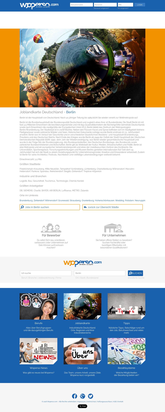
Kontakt (120, 402)
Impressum (81, 402)
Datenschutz (91, 402)
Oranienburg (88, 200)
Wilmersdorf (51, 200)
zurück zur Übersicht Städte (103, 207)
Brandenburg (26, 200)
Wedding (119, 200)
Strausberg (75, 200)
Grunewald (63, 200)
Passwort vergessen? (101, 8)
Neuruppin (140, 200)
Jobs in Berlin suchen (37, 207)
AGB (114, 402)
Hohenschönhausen (104, 200)
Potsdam (129, 200)
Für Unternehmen (114, 235)
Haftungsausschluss (104, 402)
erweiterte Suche (136, 278)
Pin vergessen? (123, 8)
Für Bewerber (51, 235)
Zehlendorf (39, 200)
